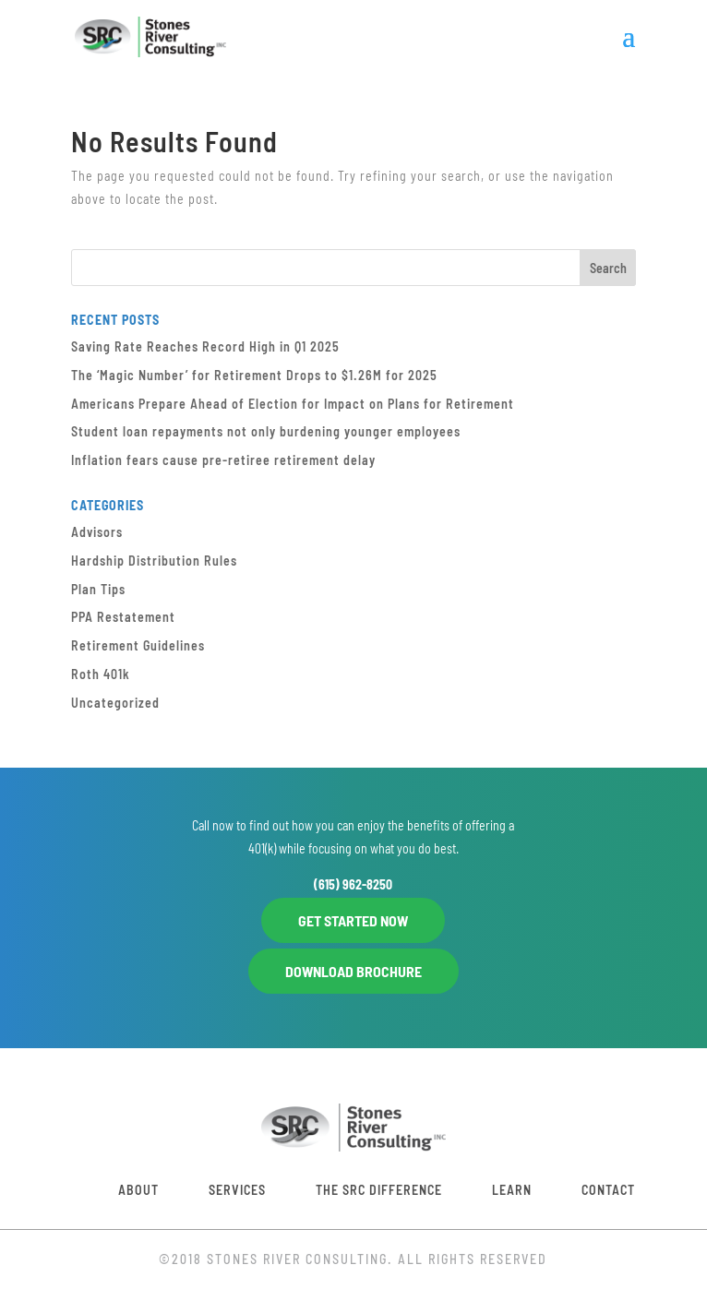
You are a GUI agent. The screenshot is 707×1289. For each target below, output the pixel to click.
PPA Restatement (123, 617)
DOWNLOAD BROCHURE (353, 971)
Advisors (97, 532)
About (138, 1190)
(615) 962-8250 (353, 884)
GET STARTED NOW (353, 920)
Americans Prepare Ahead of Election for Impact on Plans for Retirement (292, 404)
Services (237, 1190)
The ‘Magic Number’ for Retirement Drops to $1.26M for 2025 (254, 375)
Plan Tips (98, 589)
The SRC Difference (379, 1190)
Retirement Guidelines (138, 645)
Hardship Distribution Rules (154, 560)
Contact (608, 1190)
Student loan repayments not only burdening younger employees (266, 431)
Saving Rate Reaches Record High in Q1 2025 (205, 346)
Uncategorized (115, 702)
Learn (512, 1190)
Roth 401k (100, 674)
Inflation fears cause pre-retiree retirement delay (223, 460)
